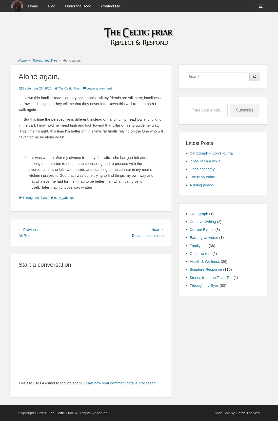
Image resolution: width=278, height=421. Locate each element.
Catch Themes (248, 413)
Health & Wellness (205, 261)
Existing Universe (204, 237)
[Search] (254, 76)
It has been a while (205, 161)
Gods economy (202, 169)
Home (33, 6)
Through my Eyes (46, 60)
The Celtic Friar (69, 88)
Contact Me (110, 6)
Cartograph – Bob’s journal (212, 153)
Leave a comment (99, 88)
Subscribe (245, 110)
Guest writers (200, 253)
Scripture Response (206, 269)
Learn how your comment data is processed (120, 383)
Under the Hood (78, 6)
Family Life (199, 246)
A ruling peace (201, 185)
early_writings (64, 197)
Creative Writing (203, 222)
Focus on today (202, 177)
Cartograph (199, 214)
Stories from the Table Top (211, 277)
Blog (51, 6)
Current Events (202, 229)
